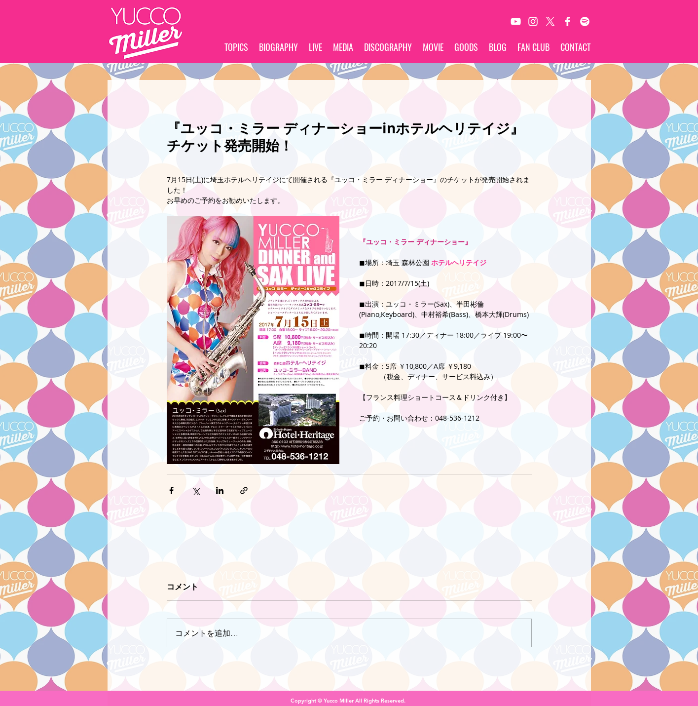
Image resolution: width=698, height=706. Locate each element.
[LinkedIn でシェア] (219, 490)
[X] (550, 21)
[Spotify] (585, 21)
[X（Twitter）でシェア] (195, 490)
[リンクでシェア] (244, 490)
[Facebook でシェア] (171, 490)
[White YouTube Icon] (516, 21)
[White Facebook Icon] (567, 21)
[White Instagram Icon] (533, 21)
